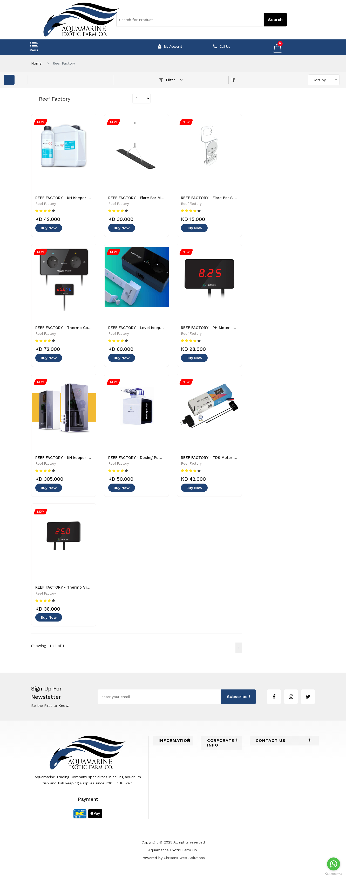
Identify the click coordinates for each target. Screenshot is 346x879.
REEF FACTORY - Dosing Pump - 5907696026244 (155, 461)
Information (173, 746)
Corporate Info (221, 748)
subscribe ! (238, 702)
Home (36, 63)
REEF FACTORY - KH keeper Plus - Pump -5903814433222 (90, 461)
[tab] (173, 746)
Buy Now (49, 229)
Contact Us (270, 746)
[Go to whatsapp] (333, 863)
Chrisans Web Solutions (184, 863)
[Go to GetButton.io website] (333, 873)
